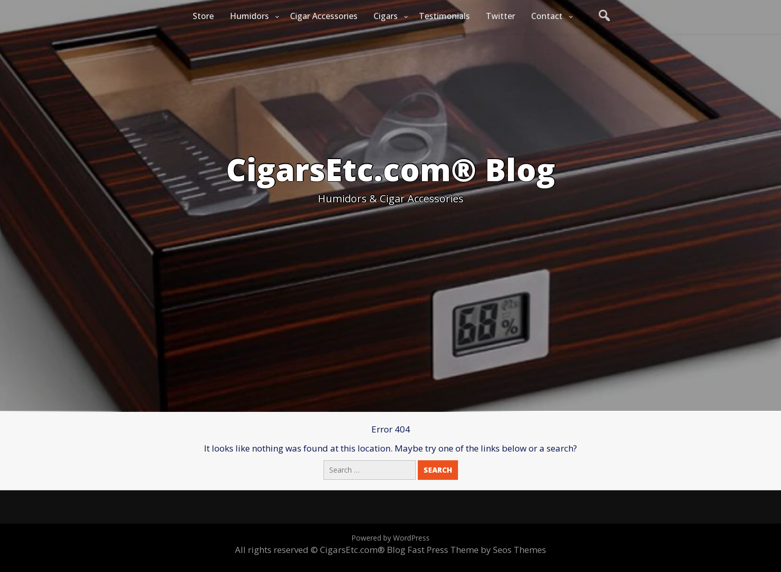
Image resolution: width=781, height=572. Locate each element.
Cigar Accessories (324, 16)
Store (203, 16)
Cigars (385, 16)
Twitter (500, 16)
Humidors (249, 16)
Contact (547, 16)
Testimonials (444, 16)
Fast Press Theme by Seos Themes (477, 550)
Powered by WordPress (390, 538)
